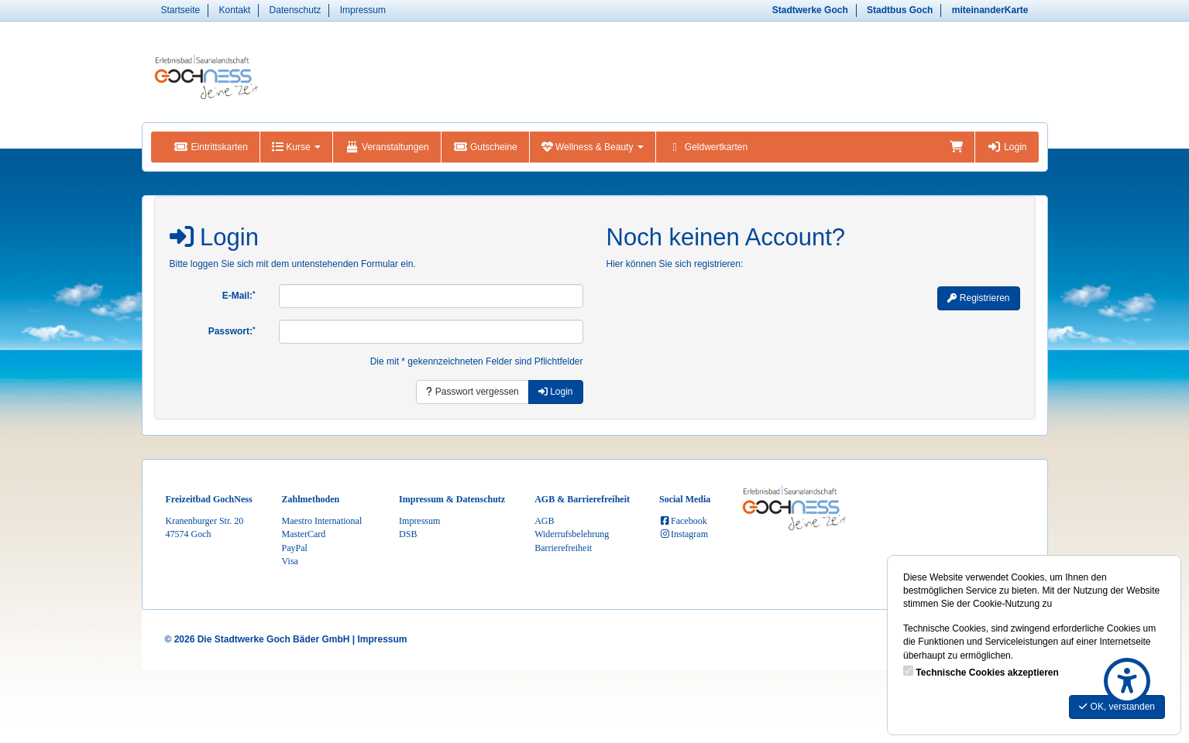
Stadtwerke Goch (810, 10)
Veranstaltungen (387, 147)
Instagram (683, 534)
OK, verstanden (1117, 706)
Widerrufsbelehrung (571, 534)
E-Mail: (239, 295)
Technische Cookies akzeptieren (987, 672)
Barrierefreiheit (563, 548)
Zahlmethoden (311, 499)
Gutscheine (485, 147)
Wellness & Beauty (592, 147)
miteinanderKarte (990, 10)
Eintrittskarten (211, 147)
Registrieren (978, 298)
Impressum (363, 10)
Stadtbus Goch (900, 10)
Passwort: (232, 331)
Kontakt (235, 10)
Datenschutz (295, 10)
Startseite (181, 10)
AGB (544, 520)
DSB (408, 534)
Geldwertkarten (707, 147)
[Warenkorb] (956, 147)
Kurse (296, 147)
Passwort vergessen (472, 391)
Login (1006, 147)
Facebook (683, 520)
